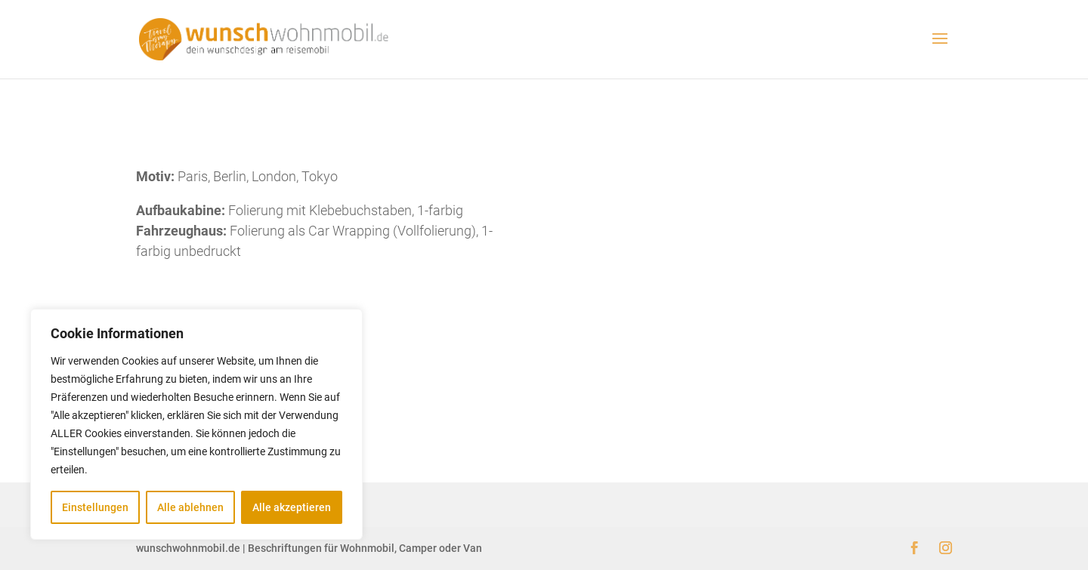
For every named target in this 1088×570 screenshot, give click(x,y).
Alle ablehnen (190, 507)
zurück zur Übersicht (544, 321)
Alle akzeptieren (291, 507)
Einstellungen (95, 507)
